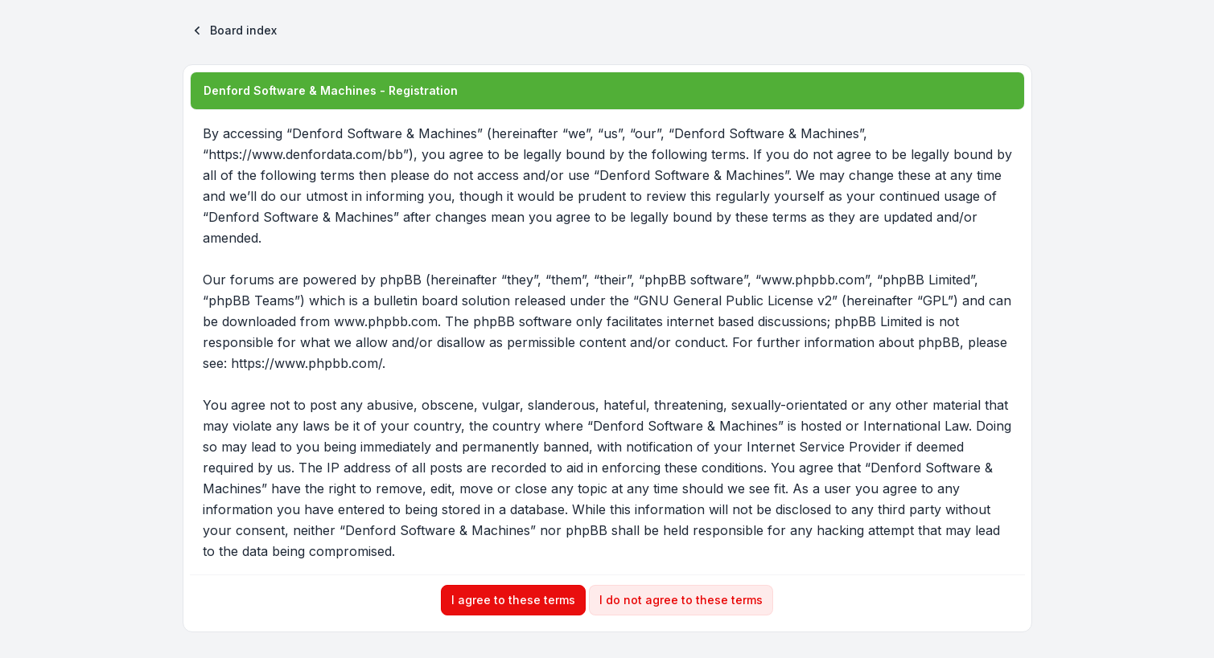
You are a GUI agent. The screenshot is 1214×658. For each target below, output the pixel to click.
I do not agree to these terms (681, 600)
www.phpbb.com (386, 321)
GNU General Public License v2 (735, 300)
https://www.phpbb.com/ (306, 363)
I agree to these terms (513, 600)
